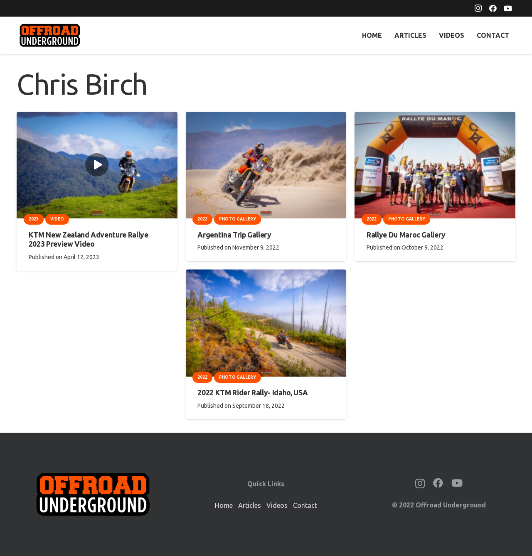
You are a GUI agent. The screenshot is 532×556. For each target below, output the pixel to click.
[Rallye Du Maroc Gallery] (435, 117)
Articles (249, 505)
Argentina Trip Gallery (234, 235)
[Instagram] (477, 8)
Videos (277, 505)
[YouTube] (507, 8)
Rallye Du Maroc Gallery (406, 235)
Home (224, 505)
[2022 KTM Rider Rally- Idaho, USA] (266, 275)
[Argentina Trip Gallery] (266, 117)
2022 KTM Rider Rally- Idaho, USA (252, 393)
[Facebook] (492, 8)
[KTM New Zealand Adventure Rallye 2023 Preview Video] (97, 117)
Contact (305, 505)
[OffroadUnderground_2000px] (50, 35)
